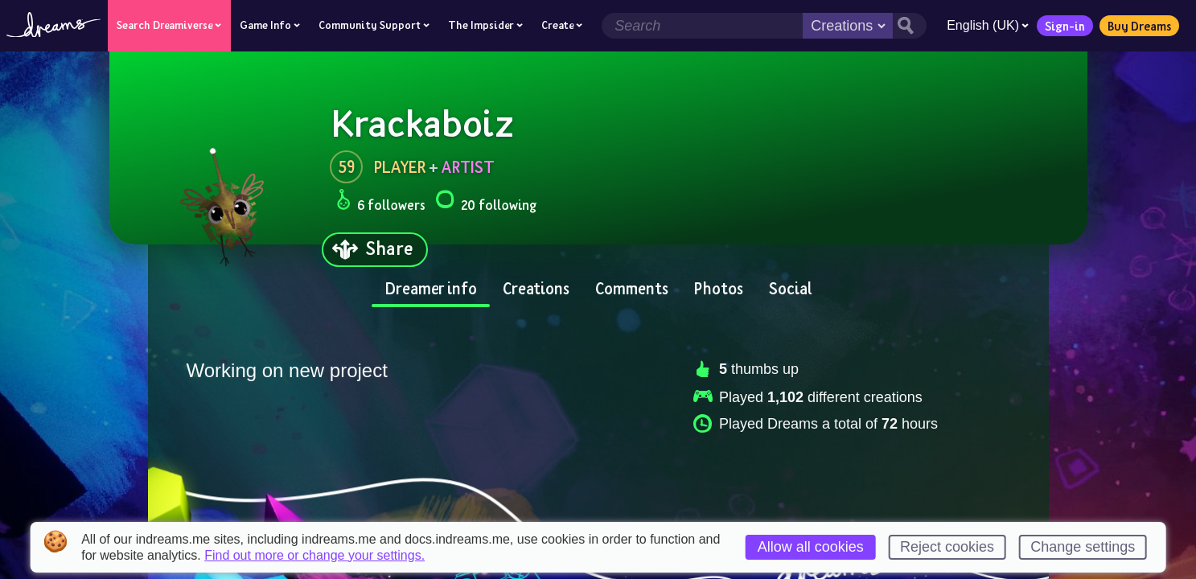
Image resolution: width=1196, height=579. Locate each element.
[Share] (375, 249)
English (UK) (988, 25)
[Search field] (702, 26)
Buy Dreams (1139, 26)
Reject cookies (947, 547)
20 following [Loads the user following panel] (485, 202)
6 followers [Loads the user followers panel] (380, 202)
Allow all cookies (811, 547)
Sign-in (1065, 26)
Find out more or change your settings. (314, 555)
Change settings (1082, 547)
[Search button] (910, 26)
